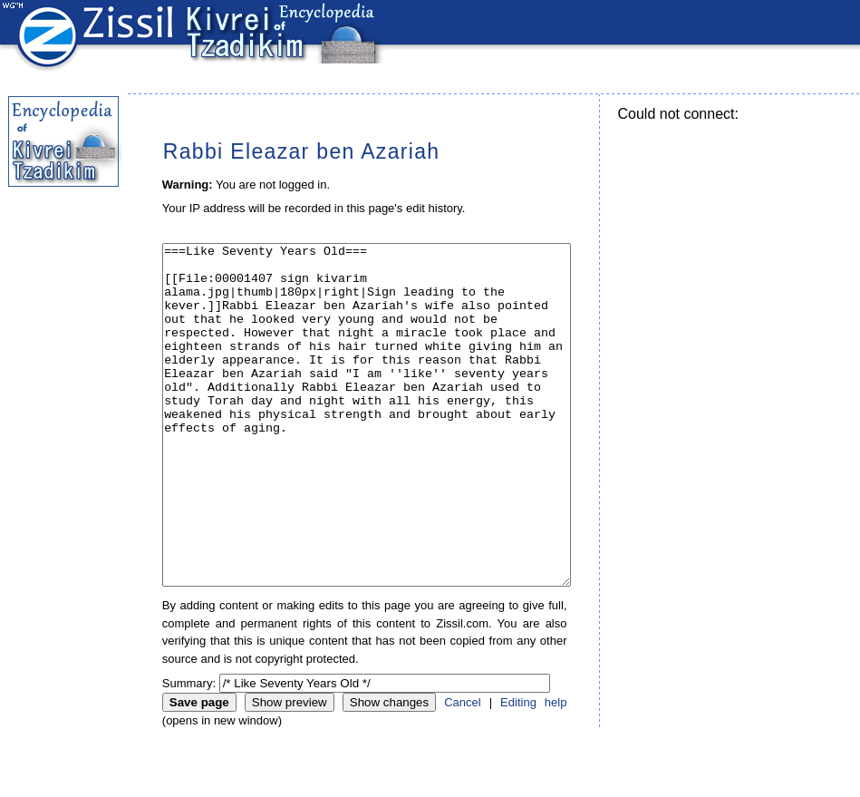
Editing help (533, 770)
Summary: (189, 751)
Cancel (462, 770)
